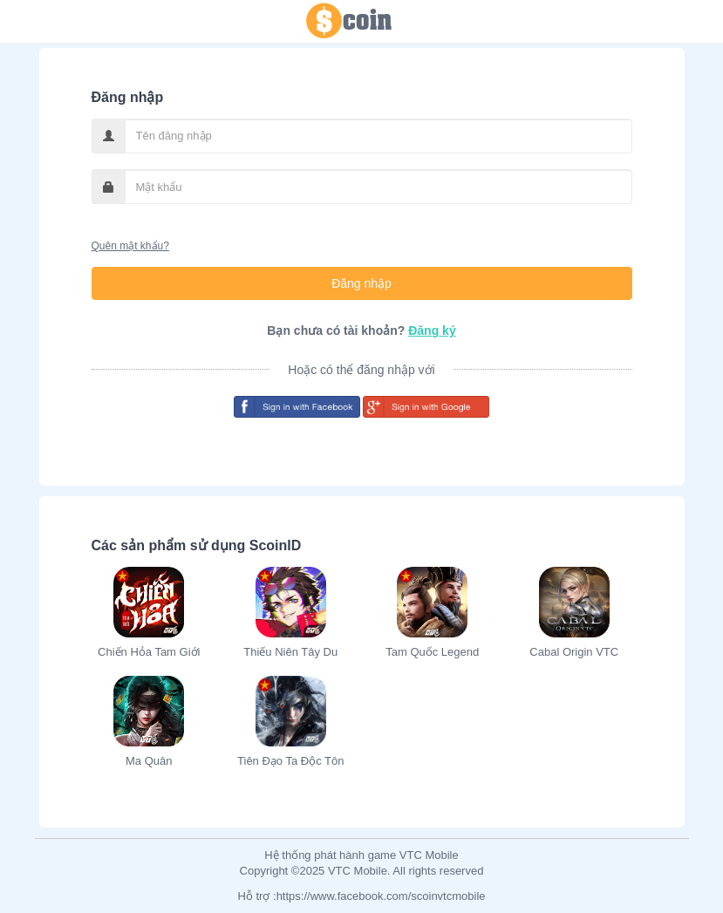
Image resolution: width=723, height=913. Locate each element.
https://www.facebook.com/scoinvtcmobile (381, 896)
